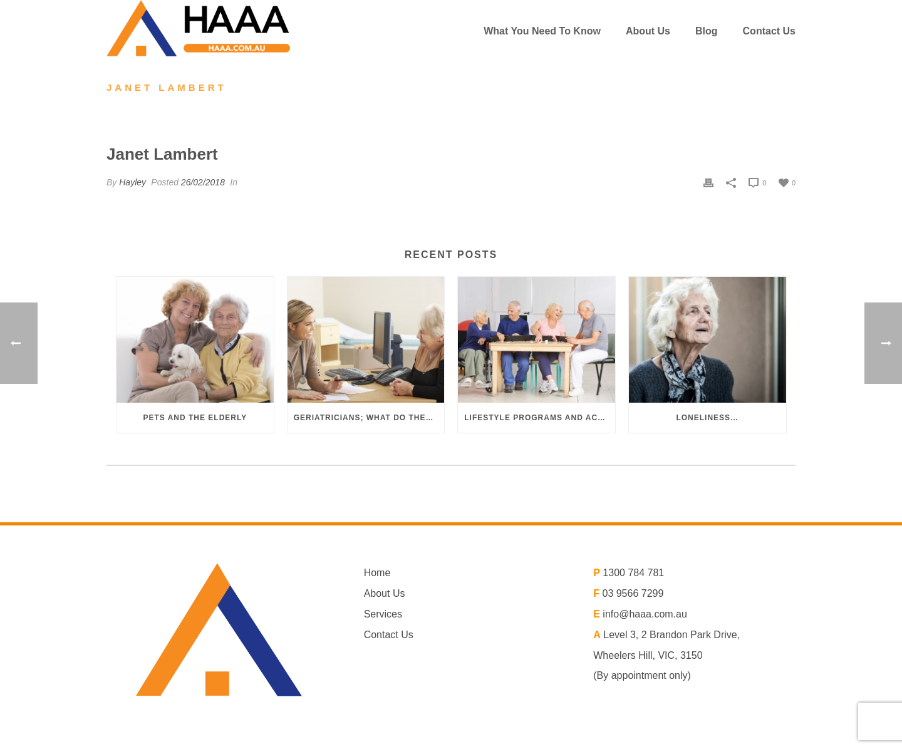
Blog (706, 31)
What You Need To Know (542, 31)
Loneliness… (707, 417)
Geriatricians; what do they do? (369, 417)
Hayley (132, 182)
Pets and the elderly (195, 417)
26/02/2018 (203, 182)
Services (383, 614)
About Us (384, 593)
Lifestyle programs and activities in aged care (539, 417)
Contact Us (769, 31)
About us (648, 31)
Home (377, 572)
